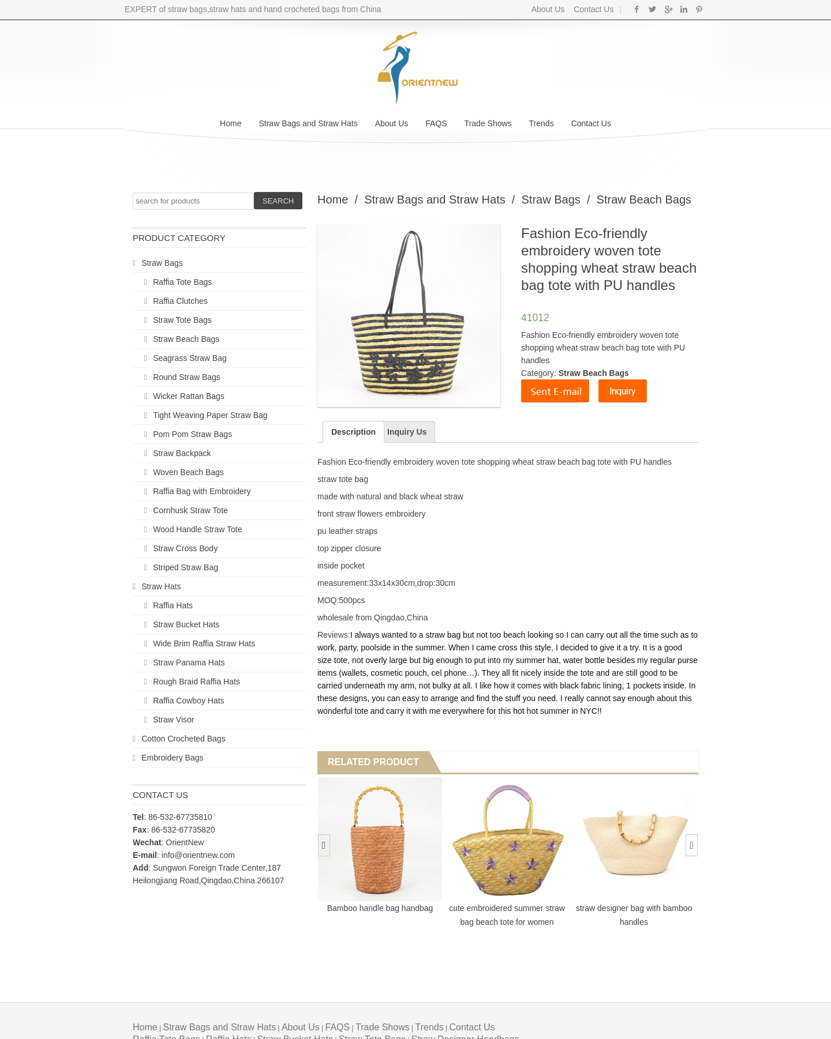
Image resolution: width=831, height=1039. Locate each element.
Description (353, 431)
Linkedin (683, 9)
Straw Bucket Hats (186, 624)
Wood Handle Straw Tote (197, 529)
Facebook (637, 9)
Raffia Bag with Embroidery (201, 491)
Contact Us (592, 9)
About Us (548, 9)
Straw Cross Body (185, 548)
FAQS (436, 123)
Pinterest (699, 9)
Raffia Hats (173, 605)
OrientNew (185, 842)
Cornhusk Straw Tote (190, 510)
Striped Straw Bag (185, 567)
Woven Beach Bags (188, 472)
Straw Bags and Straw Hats (308, 123)
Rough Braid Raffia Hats (196, 681)
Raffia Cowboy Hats (188, 700)
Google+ (668, 9)
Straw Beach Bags (186, 339)
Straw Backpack (182, 453)
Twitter (652, 9)
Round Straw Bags (186, 377)
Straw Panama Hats (189, 662)
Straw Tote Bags (182, 320)
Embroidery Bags (172, 757)
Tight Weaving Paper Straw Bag (210, 415)
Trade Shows (488, 123)
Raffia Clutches (180, 301)
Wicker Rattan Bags (188, 396)
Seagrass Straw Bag (190, 358)
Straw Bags (162, 263)
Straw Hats (161, 586)
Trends (541, 123)
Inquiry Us (406, 431)
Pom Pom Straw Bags (192, 434)
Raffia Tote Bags (182, 282)
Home (230, 123)
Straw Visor (173, 719)
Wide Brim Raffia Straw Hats (204, 643)
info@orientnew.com (198, 855)
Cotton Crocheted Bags (183, 738)
